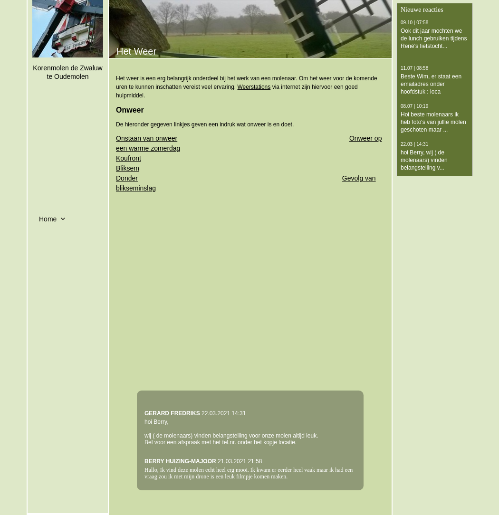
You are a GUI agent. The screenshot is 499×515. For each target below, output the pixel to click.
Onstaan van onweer (146, 138)
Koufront (128, 158)
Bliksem (127, 168)
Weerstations (253, 87)
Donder (127, 178)
